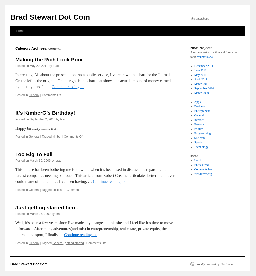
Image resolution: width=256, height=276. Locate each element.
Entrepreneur (202, 111)
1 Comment (72, 190)
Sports (198, 142)
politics (57, 190)
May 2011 (200, 75)
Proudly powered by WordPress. (215, 264)
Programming (202, 133)
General (34, 95)
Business (199, 106)
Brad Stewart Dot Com (50, 17)
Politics (199, 129)
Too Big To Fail (34, 154)
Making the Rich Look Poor (49, 59)
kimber (57, 136)
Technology (201, 147)
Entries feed (201, 165)
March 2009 (201, 93)
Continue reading (68, 87)
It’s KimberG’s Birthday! (45, 113)
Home (20, 31)
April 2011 (201, 79)
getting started (74, 243)
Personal (199, 124)
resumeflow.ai (205, 57)
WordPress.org (203, 174)
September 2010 (204, 88)
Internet (199, 120)
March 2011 (201, 84)
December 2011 (204, 66)
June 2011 (200, 70)
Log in (198, 160)
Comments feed (204, 169)
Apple (198, 102)
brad (56, 66)
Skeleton (199, 138)
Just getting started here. (47, 207)
